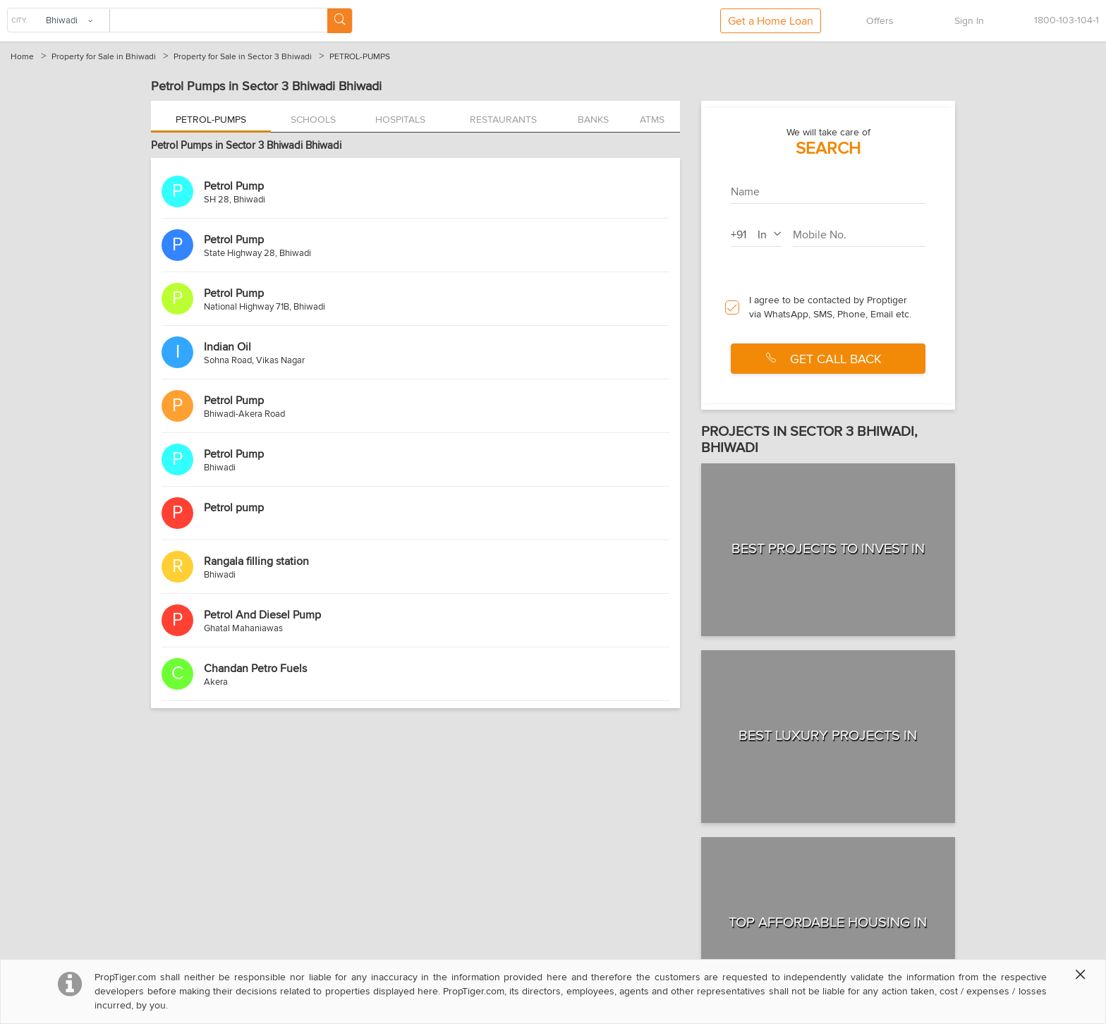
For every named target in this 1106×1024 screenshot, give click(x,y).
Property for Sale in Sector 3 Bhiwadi (243, 56)
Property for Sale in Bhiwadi (103, 56)
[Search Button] (339, 20)
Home (22, 56)
